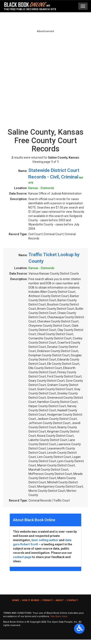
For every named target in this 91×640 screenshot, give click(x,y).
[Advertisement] (45, 78)
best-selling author (44, 540)
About (60, 600)
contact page (22, 557)
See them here (58, 616)
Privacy (48, 600)
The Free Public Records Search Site (30, 9)
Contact (72, 600)
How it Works (30, 600)
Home (15, 600)
